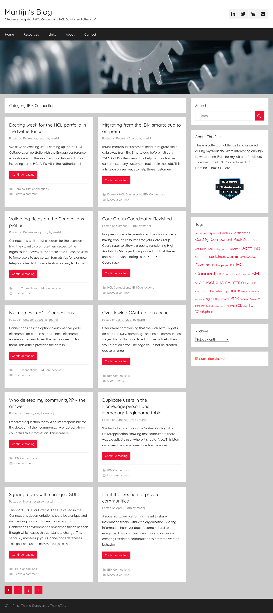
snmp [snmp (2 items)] (231, 305)
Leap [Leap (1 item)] (225, 291)
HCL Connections (130, 194)
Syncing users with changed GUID (44, 494)
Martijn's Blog (28, 11)
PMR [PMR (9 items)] (234, 298)
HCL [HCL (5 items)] (231, 265)
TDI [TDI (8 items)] (251, 305)
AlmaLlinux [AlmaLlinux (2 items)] (202, 233)
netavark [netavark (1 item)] (255, 291)
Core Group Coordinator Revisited (137, 219)
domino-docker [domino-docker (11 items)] (242, 256)
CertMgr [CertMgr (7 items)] (202, 239)
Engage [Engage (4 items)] (222, 265)
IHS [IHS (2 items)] (254, 283)
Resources (31, 34)
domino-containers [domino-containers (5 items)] (210, 257)
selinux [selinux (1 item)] (216, 306)
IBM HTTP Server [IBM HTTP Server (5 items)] (238, 283)
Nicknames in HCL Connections (41, 312)
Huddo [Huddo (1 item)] (246, 274)
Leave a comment (26, 194)
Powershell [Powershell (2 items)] (202, 305)
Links (52, 34)
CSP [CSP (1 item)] (197, 249)
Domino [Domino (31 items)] (250, 248)
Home (9, 34)
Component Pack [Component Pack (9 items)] (226, 239)
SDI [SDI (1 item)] (211, 306)
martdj (55, 138)
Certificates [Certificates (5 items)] (241, 233)
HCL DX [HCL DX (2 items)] (230, 274)
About (70, 34)
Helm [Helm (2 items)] (239, 274)
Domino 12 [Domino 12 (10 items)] (205, 264)
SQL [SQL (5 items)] (238, 305)
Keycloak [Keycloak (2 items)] (200, 291)
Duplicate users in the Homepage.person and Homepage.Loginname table (131, 406)
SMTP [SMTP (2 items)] (224, 305)
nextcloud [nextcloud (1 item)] (200, 299)
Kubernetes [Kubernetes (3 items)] (214, 291)
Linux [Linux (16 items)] (234, 290)
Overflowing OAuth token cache (135, 312)
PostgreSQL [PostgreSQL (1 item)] (256, 299)
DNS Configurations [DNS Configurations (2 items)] (218, 248)
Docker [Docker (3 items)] (234, 249)
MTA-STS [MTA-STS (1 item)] (245, 291)
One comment (24, 293)
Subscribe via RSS (212, 359)
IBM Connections (37, 189)
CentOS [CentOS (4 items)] (226, 233)
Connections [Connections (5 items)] (253, 240)
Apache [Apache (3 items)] (214, 233)
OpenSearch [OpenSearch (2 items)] (222, 298)
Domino (19, 189)
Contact (90, 34)
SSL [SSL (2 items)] (245, 305)
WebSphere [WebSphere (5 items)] (204, 312)
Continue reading (23, 174)
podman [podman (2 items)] (244, 298)
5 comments (115, 380)
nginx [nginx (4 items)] (210, 299)
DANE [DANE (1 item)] (203, 249)
